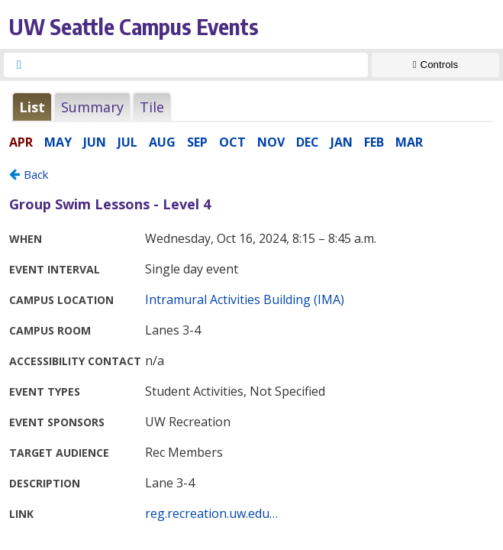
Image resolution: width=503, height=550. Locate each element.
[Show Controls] (435, 65)
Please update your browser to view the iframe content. (251, 106)
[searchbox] (199, 64)
